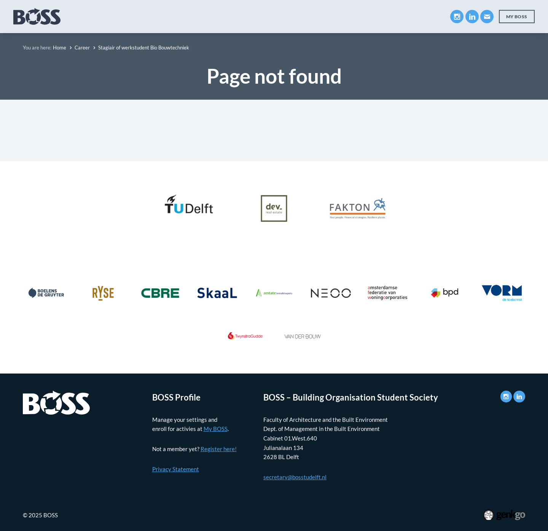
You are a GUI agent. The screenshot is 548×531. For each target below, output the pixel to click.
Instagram (457, 16)
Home (59, 48)
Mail (487, 16)
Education (155, 16)
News (311, 16)
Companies (202, 16)
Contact (425, 16)
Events (278, 16)
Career (243, 16)
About (116, 16)
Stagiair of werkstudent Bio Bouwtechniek (143, 48)
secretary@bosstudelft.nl (295, 477)
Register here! (219, 448)
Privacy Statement (175, 469)
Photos (344, 16)
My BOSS (384, 16)
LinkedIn (472, 16)
